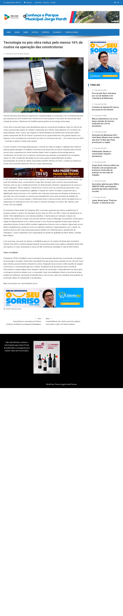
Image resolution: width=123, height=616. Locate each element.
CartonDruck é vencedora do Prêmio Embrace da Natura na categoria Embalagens (23, 321)
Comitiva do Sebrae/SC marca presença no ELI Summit (105, 108)
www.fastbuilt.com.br (29, 283)
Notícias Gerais (16, 309)
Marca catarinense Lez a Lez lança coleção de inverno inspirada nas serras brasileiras (105, 122)
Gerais (17, 32)
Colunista (57, 32)
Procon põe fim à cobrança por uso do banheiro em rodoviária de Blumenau (104, 95)
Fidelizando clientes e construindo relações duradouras (101, 153)
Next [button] (116, 16)
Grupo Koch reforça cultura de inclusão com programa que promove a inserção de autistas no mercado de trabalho (105, 170)
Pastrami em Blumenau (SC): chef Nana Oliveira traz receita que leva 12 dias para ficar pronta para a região (105, 138)
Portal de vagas (71, 32)
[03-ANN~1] (44, 298)
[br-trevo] (44, 173)
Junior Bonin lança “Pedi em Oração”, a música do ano (104, 201)
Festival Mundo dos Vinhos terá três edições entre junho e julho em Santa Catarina (63, 321)
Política (35, 32)
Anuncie (46, 2)
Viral (62, 384)
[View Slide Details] (70, 17)
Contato (53, 2)
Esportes (45, 32)
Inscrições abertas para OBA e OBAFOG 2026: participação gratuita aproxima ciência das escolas (105, 187)
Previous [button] (25, 16)
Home (9, 32)
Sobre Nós (38, 2)
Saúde (25, 32)
